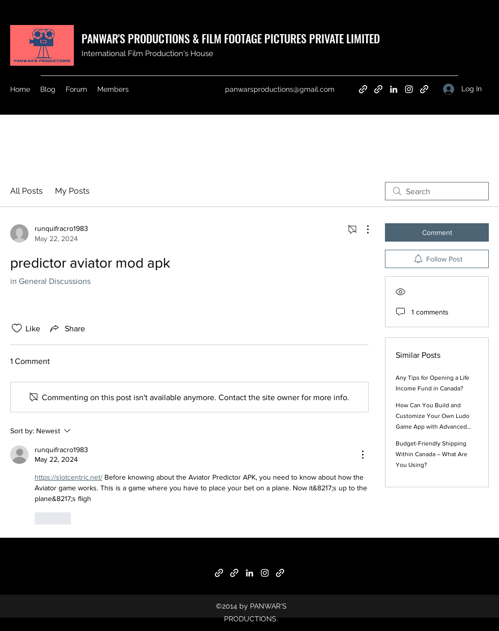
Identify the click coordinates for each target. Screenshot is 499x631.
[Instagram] (409, 89)
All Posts (26, 191)
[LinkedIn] (394, 89)
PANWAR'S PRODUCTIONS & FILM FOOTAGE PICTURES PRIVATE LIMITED (230, 38)
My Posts (72, 191)
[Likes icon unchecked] (16, 328)
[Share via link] (66, 328)
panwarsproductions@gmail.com (280, 89)
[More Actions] (362, 229)
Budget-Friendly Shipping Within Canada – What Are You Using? (431, 454)
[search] (437, 191)
